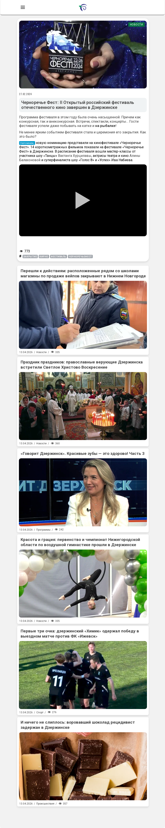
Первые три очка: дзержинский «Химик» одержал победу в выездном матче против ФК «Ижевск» (80, 634)
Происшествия (45, 803)
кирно (44, 256)
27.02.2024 (25, 94)
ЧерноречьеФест (80, 256)
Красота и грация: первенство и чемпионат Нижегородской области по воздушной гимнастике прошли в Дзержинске (80, 542)
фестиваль (58, 256)
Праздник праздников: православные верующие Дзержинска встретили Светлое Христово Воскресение (82, 365)
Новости (136, 24)
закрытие (30, 256)
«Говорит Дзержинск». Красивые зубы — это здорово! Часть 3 (83, 453)
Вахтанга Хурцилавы (74, 156)
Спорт (39, 712)
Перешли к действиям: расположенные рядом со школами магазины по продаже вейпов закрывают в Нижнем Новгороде (83, 273)
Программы (43, 529)
